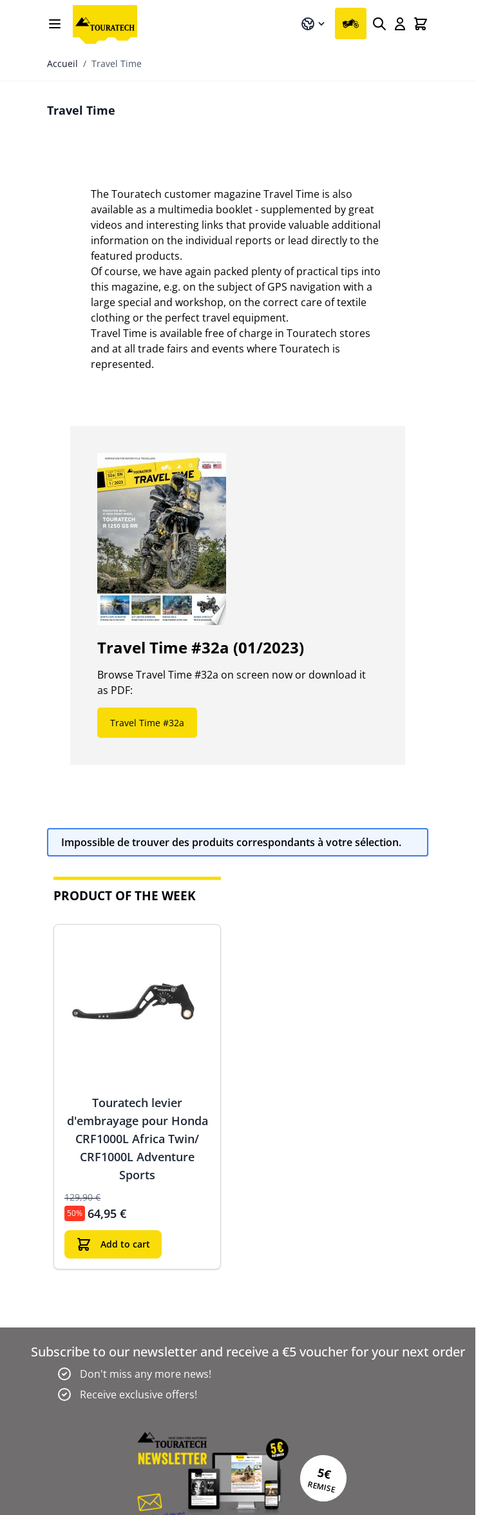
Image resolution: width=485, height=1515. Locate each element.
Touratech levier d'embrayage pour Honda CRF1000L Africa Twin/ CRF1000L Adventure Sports (137, 1138)
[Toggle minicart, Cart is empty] (420, 24)
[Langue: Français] (314, 24)
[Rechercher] (379, 24)
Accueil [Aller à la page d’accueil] (62, 63)
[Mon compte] (400, 24)
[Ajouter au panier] (113, 1244)
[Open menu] (54, 24)
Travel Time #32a (147, 723)
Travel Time (116, 63)
